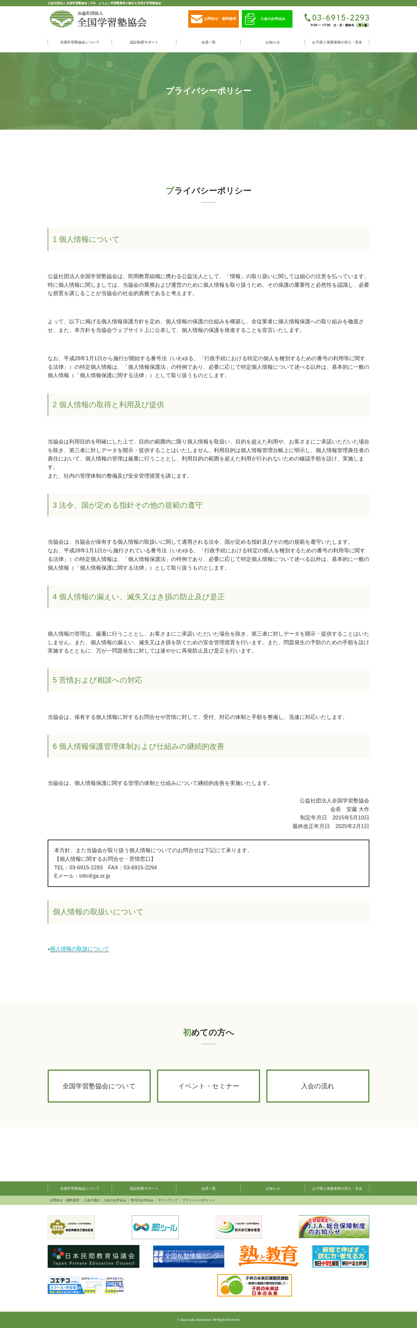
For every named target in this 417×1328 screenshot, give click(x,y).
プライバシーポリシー (198, 1200)
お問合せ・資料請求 (213, 19)
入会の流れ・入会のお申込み (105, 1200)
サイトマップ (168, 1200)
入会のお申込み (265, 19)
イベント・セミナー (208, 1086)
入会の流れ (317, 1086)
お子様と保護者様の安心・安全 (337, 42)
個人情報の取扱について (79, 949)
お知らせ (273, 42)
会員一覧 (208, 42)
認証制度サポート (144, 42)
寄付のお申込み (142, 1200)
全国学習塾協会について (79, 42)
